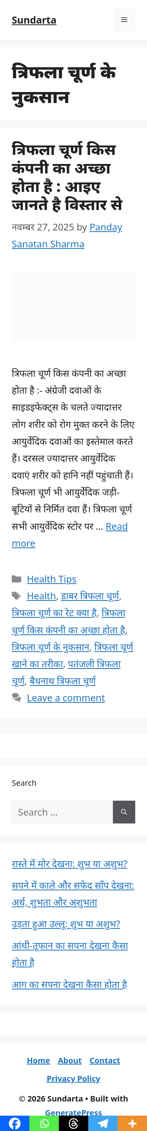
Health (41, 595)
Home (38, 1060)
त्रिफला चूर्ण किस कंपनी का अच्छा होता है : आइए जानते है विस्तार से (67, 176)
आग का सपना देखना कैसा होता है (69, 984)
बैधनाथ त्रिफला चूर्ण (62, 680)
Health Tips (51, 578)
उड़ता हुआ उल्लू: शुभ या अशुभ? (66, 923)
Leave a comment (66, 697)
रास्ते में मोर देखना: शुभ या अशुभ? (69, 863)
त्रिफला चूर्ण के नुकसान (50, 646)
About (70, 1060)
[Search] (124, 812)
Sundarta (34, 19)
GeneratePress (73, 1112)
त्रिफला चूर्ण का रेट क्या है (54, 612)
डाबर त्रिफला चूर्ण (90, 595)
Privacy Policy (73, 1078)
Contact (104, 1060)
